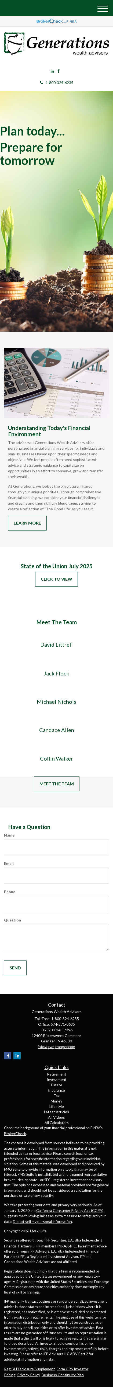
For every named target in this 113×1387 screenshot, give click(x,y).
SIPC (72, 1246)
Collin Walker (56, 758)
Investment (57, 1079)
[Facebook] (58, 71)
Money (56, 1101)
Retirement (56, 1074)
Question (12, 920)
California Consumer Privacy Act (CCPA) (69, 1210)
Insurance (56, 1090)
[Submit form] (15, 968)
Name (9, 835)
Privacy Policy (28, 1374)
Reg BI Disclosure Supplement (29, 1369)
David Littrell (56, 644)
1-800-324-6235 (56, 82)
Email (9, 863)
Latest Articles (56, 1111)
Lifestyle (56, 1106)
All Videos (56, 1117)
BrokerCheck (15, 1133)
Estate (56, 1085)
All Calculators (57, 1122)
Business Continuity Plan (63, 1374)
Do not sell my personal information (42, 1221)
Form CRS (65, 1369)
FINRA (60, 1246)
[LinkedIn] (52, 71)
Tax (57, 1095)
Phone (9, 891)
